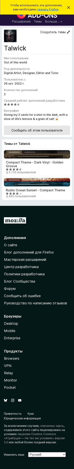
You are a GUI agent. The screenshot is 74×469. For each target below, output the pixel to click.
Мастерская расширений (25, 259)
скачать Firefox (47, 9)
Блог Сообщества (19, 281)
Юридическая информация (22, 418)
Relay (8, 373)
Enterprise (12, 338)
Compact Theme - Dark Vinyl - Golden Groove (34, 164)
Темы (38, 21)
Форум (10, 289)
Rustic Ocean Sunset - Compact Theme (35, 190)
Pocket (10, 387)
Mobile (9, 331)
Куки (31, 413)
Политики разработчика (24, 274)
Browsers (11, 358)
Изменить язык (14, 454)
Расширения (21, 21)
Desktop (11, 323)
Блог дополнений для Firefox (29, 252)
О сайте (10, 245)
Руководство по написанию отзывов (35, 303)
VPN (7, 366)
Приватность (13, 413)
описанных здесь (52, 425)
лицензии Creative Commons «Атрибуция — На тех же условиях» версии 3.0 (34, 438)
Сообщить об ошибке (22, 296)
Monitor (10, 380)
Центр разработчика (21, 267)
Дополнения (15, 238)
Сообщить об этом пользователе (37, 130)
